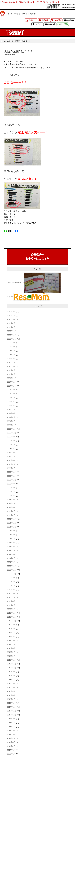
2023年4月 (11, 456)
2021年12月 (11, 519)
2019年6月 (11, 636)
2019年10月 (11, 621)
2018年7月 (11, 680)
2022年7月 (11, 492)
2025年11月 (11, 335)
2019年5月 (11, 640)
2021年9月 (11, 531)
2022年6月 (11, 496)
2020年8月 (11, 582)
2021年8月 (11, 535)
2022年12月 (11, 472)
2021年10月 (11, 527)
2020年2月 (11, 605)
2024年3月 (11, 413)
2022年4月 (11, 503)
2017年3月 (11, 742)
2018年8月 (11, 676)
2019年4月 (11, 644)
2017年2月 (11, 746)
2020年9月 (11, 578)
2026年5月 (11, 311)
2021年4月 (11, 550)
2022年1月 (11, 515)
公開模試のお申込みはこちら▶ (37, 256)
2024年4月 (11, 409)
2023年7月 (11, 445)
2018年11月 (11, 664)
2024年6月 (11, 402)
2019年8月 (11, 629)
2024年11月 (11, 382)
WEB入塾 (57, 20)
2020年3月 (11, 601)
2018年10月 (11, 668)
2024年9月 (11, 390)
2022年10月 (11, 480)
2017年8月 (11, 723)
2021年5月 (11, 546)
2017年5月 (11, 734)
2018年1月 (11, 703)
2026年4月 (11, 315)
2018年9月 (11, 672)
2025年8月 (11, 347)
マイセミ (39, 24)
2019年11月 (11, 617)
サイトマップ (23, 14)
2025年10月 (11, 339)
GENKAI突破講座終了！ (15, 282)
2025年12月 (11, 331)
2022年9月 (11, 484)
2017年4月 (11, 738)
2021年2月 (11, 558)
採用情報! (45, 20)
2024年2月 (11, 417)
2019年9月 (11, 625)
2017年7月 (11, 727)
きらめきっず (62, 24)
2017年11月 (11, 711)
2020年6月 (11, 589)
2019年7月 (11, 633)
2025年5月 (11, 358)
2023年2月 (11, 464)
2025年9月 (11, 343)
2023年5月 (11, 452)
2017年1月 (11, 750)
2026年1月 (11, 327)
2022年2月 (11, 511)
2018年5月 (11, 687)
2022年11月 (11, 476)
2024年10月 (11, 386)
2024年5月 (11, 406)
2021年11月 (11, 523)
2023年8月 (11, 441)
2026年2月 (11, 323)
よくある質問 (12, 14)
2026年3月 (11, 319)
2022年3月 (11, 507)
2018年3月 (11, 695)
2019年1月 (11, 656)
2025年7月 (11, 351)
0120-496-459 (68, 5)
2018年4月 (11, 691)
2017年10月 (11, 715)
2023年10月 (11, 433)
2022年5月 (11, 499)
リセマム (10, 297)
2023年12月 (11, 425)
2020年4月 (11, 597)
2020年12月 (11, 566)
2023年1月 (11, 468)
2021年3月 (11, 554)
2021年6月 (11, 542)
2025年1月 (11, 374)
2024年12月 (11, 378)
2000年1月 (11, 754)
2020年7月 (11, 586)
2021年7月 (11, 539)
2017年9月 (11, 719)
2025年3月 (11, 366)
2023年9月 (11, 437)
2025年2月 (11, 370)
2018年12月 (11, 660)
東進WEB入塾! (51, 24)
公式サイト (32, 20)
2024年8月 (11, 394)
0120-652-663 (68, 7)
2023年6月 (11, 449)
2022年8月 (11, 488)
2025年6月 (11, 355)
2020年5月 (11, 593)
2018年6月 (11, 683)
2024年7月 (11, 398)
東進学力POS (70, 20)
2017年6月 (11, 730)
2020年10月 (11, 574)
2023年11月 (11, 429)
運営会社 (33, 14)
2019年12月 (11, 613)
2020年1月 (11, 609)
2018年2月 (11, 699)
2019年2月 (11, 652)
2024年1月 (11, 421)
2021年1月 (11, 562)
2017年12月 (11, 707)
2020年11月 (11, 570)
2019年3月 (11, 648)
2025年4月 (11, 362)
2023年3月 (11, 460)
